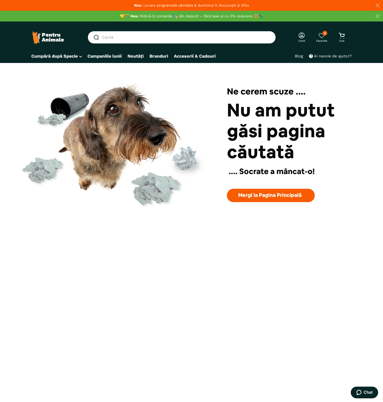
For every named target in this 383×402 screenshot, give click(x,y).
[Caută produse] (97, 37)
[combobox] (182, 37)
